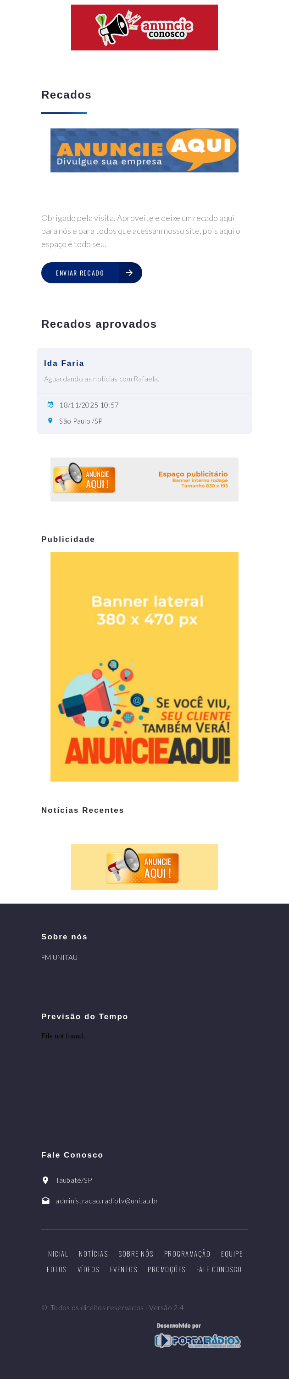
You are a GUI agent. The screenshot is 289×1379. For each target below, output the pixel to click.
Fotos (57, 1269)
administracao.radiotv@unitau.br (107, 1201)
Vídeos (89, 1269)
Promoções (167, 1269)
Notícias (93, 1253)
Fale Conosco (219, 1269)
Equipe (232, 1253)
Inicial (57, 1253)
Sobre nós (136, 1253)
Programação (187, 1253)
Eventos (124, 1269)
